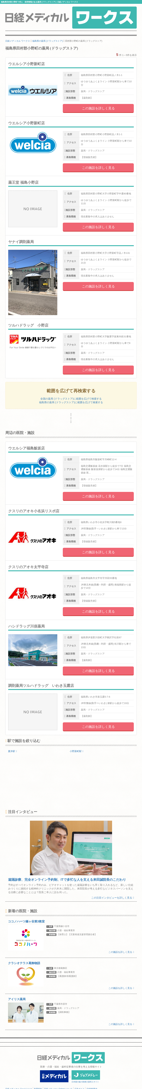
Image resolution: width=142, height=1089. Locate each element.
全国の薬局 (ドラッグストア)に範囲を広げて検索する (70, 398)
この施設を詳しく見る (98, 108)
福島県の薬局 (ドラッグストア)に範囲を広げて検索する (71, 402)
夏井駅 (12, 751)
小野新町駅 (76, 751)
